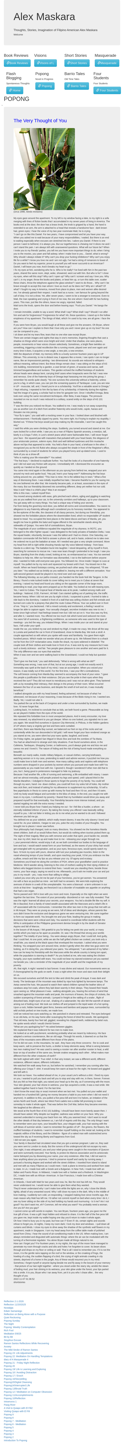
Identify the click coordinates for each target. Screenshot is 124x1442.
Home (15, 90)
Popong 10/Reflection (15, 1398)
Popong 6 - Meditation (15, 1424)
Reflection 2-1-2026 (14, 1301)
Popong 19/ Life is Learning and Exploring (25, 1369)
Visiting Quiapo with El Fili (17, 1411)
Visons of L (45, 63)
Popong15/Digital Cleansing (18, 1382)
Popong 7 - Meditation (15, 1421)
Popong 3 (9, 1434)
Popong (45, 86)
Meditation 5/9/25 (12, 1333)
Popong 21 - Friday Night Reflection (22, 1362)
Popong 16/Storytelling (15, 1379)
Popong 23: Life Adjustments (18, 1353)
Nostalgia (8, 1307)
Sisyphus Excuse (12, 1340)
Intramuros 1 (10, 1401)
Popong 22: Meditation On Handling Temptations (28, 1356)
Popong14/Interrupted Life (17, 1385)
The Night (9, 1324)
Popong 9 (9, 1414)
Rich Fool (8, 1330)
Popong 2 (9, 1437)
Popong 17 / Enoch (13, 1375)
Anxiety (7, 1346)
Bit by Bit (8, 1337)
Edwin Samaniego (13, 1311)
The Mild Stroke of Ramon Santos (21, 1350)
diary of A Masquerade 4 (16, 1359)
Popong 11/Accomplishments (18, 1395)
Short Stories (77, 63)
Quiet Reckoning (12, 1317)
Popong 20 (9, 1366)
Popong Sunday (12, 1320)
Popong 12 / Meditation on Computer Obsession (28, 1392)
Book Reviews (17, 63)
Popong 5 (9, 1427)
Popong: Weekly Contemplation (20, 1327)
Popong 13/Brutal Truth (15, 1388)
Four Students (107, 90)
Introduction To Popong (15, 1440)
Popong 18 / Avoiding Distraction (20, 1372)
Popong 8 (9, 1417)
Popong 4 (9, 1430)
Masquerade (107, 63)
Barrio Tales (76, 86)
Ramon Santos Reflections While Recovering (26, 1343)
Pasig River (10, 1405)
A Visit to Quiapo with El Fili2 (18, 1408)
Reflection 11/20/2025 (15, 1304)
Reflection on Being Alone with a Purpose (24, 1314)
